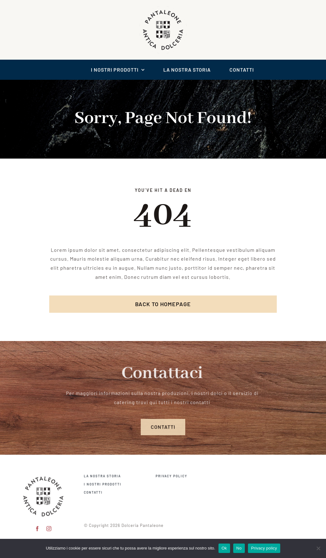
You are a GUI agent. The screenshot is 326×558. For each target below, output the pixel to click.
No (239, 548)
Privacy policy (264, 548)
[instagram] (49, 525)
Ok (224, 548)
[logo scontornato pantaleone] (163, 8)
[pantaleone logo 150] (43, 472)
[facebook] (37, 525)
